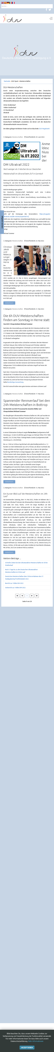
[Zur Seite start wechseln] (17, 596)
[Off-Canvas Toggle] (51, 18)
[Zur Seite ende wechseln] (37, 596)
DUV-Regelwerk (44, 128)
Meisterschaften (17, 137)
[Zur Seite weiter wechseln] (32, 596)
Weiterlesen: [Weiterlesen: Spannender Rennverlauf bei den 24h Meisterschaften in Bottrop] (9, 482)
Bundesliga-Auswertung (15, 382)
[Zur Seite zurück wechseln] (22, 596)
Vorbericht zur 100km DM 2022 (15, 587)
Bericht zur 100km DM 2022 (14, 583)
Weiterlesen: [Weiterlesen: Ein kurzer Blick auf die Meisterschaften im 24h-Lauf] (9, 552)
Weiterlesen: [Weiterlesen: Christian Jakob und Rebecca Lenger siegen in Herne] (9, 303)
